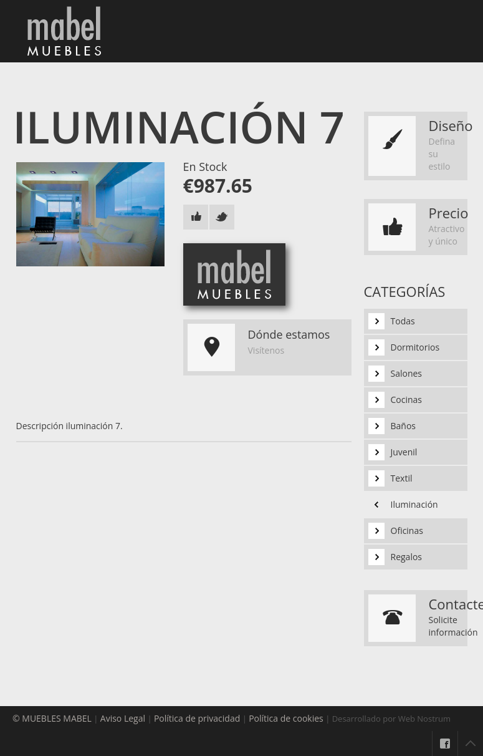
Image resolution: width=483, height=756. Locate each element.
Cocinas (407, 399)
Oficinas (407, 530)
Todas (403, 321)
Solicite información (453, 626)
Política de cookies (286, 718)
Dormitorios (415, 347)
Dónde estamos (289, 334)
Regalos (407, 557)
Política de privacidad (197, 718)
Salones (407, 373)
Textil (402, 478)
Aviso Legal (122, 718)
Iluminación (414, 504)
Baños (403, 426)
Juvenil (404, 452)
